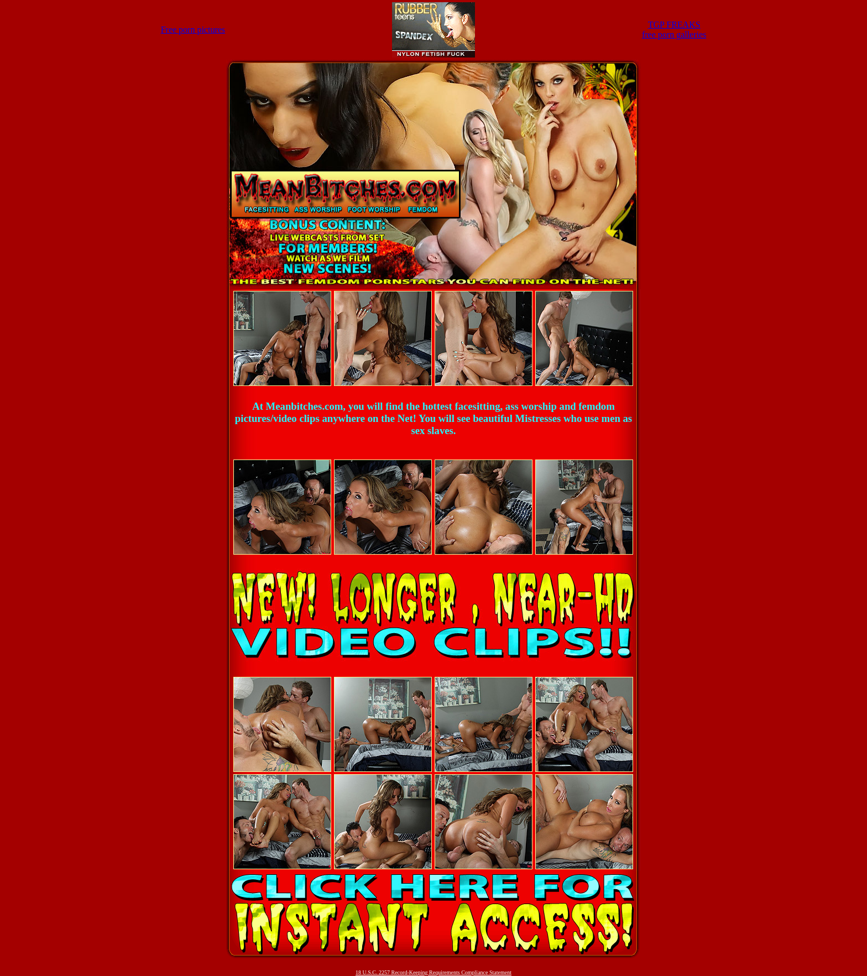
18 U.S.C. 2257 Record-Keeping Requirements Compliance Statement (433, 972)
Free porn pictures (193, 29)
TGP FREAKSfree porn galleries (674, 29)
